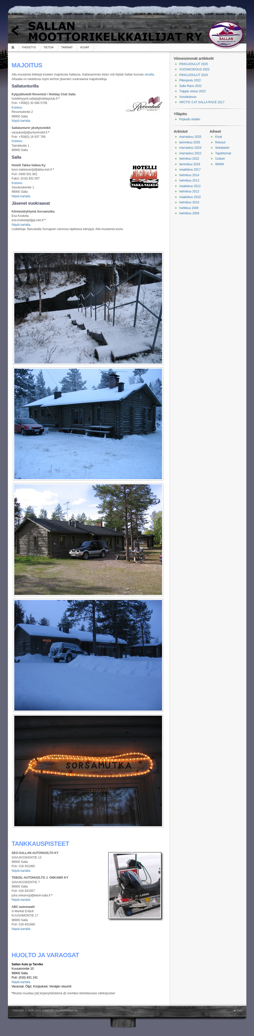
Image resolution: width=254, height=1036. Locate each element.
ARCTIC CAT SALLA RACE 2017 (202, 102)
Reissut (220, 142)
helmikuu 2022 (189, 158)
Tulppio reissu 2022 (192, 91)
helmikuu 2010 (189, 202)
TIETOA (49, 47)
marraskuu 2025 (190, 137)
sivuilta (149, 74)
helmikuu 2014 (189, 175)
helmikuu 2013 (189, 180)
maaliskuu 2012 (190, 186)
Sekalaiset (222, 147)
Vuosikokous (188, 97)
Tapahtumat (223, 153)
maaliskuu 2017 (190, 169)
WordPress (9, 1010)
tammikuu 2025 (189, 142)
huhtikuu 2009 (188, 208)
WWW (219, 164)
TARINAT (67, 47)
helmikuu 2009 (189, 213)
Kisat (218, 137)
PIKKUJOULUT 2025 (193, 64)
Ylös (239, 1010)
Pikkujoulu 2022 (190, 80)
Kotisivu (17, 107)
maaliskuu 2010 (190, 197)
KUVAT (84, 47)
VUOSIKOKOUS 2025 (194, 69)
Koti (13, 47)
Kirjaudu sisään (189, 119)
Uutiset (220, 158)
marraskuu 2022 (190, 153)
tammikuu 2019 (189, 164)
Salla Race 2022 (190, 86)
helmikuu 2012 (189, 191)
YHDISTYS (29, 47)
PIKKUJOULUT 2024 (193, 75)
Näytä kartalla (21, 121)
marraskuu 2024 (190, 147)
